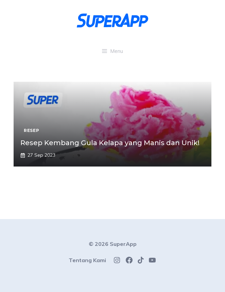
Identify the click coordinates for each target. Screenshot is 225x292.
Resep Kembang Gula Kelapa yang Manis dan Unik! (110, 143)
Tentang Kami (87, 260)
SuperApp (123, 243)
